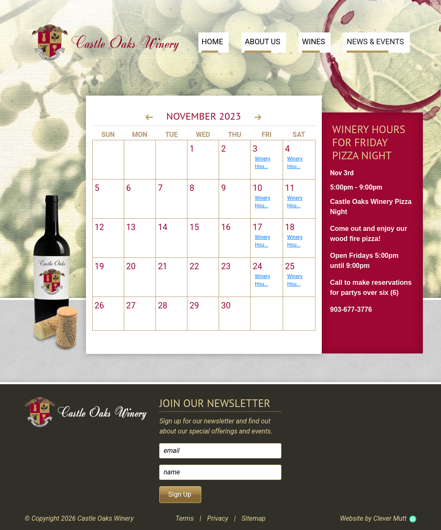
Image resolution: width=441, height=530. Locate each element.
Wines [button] (313, 45)
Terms (184, 518)
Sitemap (253, 518)
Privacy (217, 518)
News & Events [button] (375, 45)
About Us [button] (262, 45)
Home (212, 45)
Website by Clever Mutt (373, 518)
